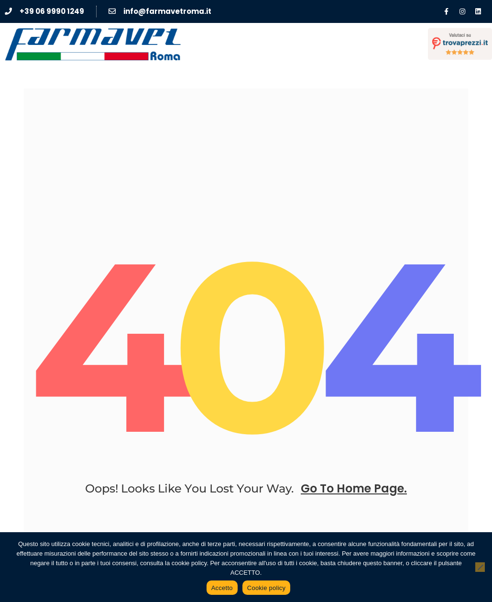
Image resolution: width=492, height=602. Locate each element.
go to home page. (354, 488)
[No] (480, 567)
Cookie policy (266, 587)
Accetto (222, 587)
